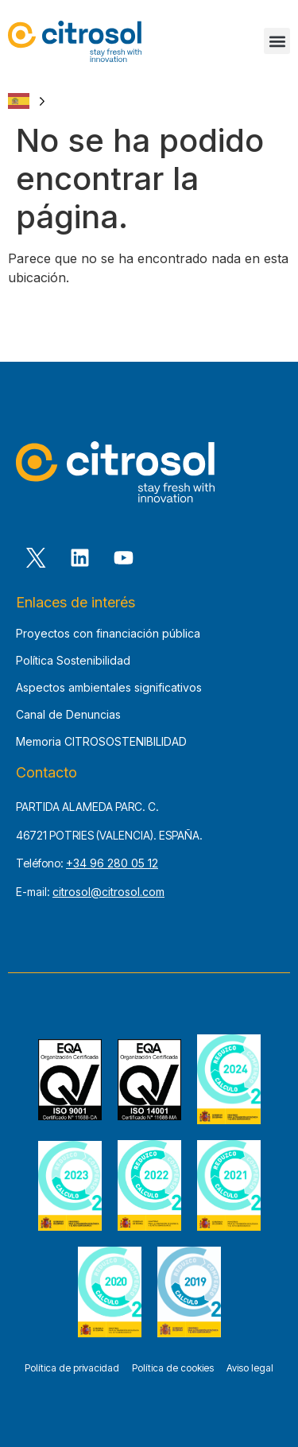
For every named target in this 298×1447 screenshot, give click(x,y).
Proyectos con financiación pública (108, 633)
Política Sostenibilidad (73, 660)
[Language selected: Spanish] (26, 100)
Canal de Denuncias (68, 714)
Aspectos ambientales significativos (109, 687)
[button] (277, 41)
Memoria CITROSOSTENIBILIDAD (101, 741)
